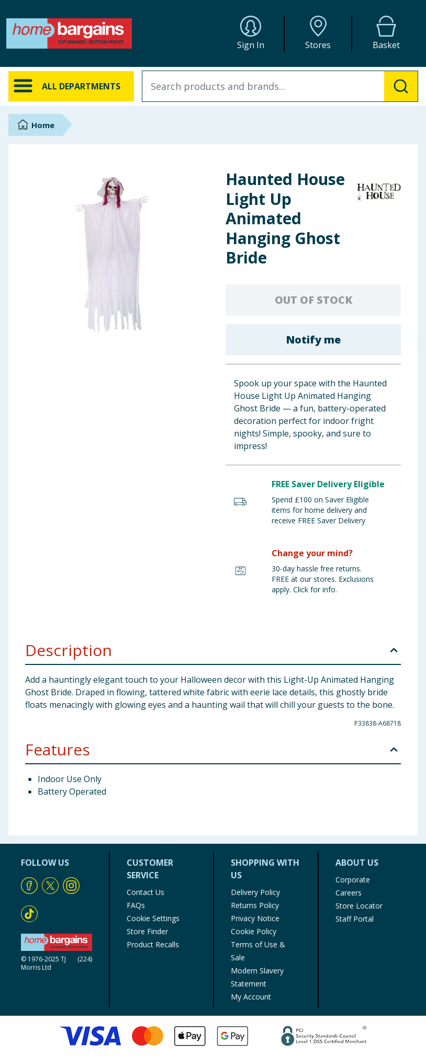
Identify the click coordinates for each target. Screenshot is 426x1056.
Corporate (352, 880)
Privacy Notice (255, 918)
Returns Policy (255, 905)
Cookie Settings (153, 918)
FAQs (136, 905)
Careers (348, 893)
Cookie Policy (253, 931)
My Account (251, 997)
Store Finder (147, 931)
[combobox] (280, 86)
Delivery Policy (255, 892)
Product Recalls (153, 944)
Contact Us (145, 892)
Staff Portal (354, 919)
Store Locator (359, 906)
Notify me (313, 339)
